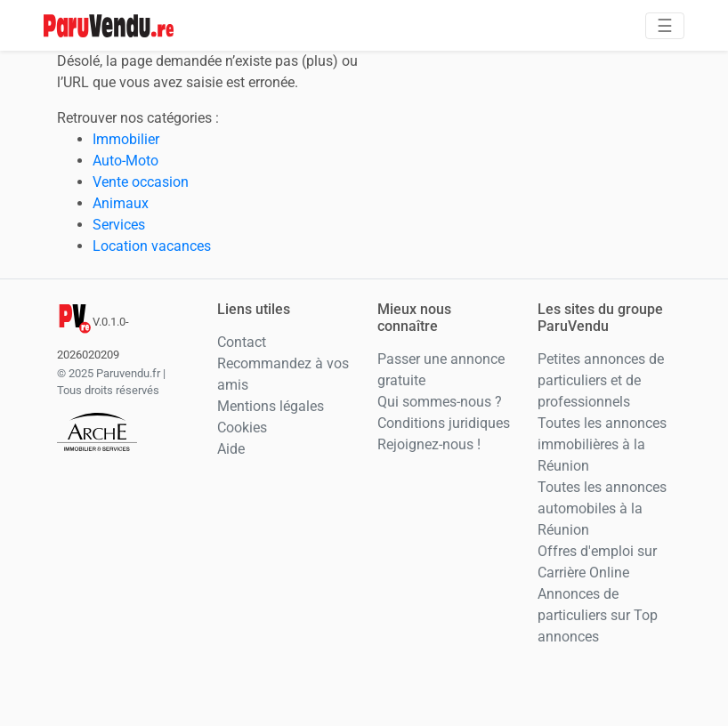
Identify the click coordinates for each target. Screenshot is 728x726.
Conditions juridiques (443, 423)
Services (119, 224)
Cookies (242, 427)
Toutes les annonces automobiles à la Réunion (602, 508)
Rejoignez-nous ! (429, 444)
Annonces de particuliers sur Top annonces (598, 615)
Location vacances (152, 246)
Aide (231, 448)
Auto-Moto (125, 160)
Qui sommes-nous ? (439, 401)
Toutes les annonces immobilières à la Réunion (602, 444)
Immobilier (126, 139)
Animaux (121, 203)
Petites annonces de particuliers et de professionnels (601, 380)
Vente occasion (141, 181)
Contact (241, 342)
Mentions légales (270, 406)
